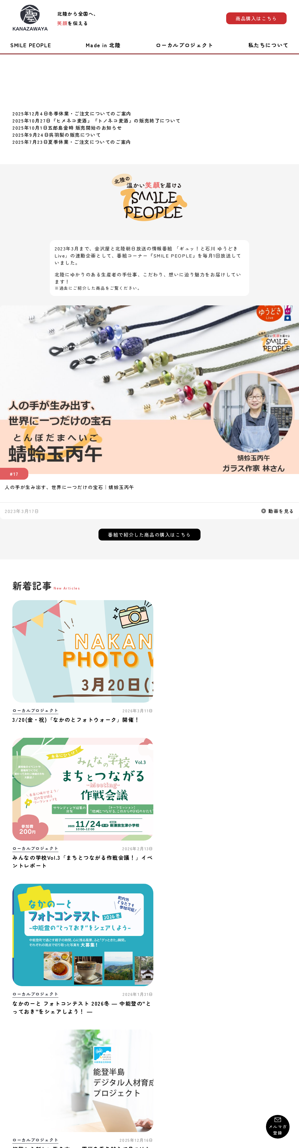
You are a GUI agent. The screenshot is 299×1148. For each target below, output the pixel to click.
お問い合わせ (26, 1072)
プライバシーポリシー (154, 1072)
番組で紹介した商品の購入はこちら (149, 534)
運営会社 (277, 1072)
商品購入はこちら (256, 18)
